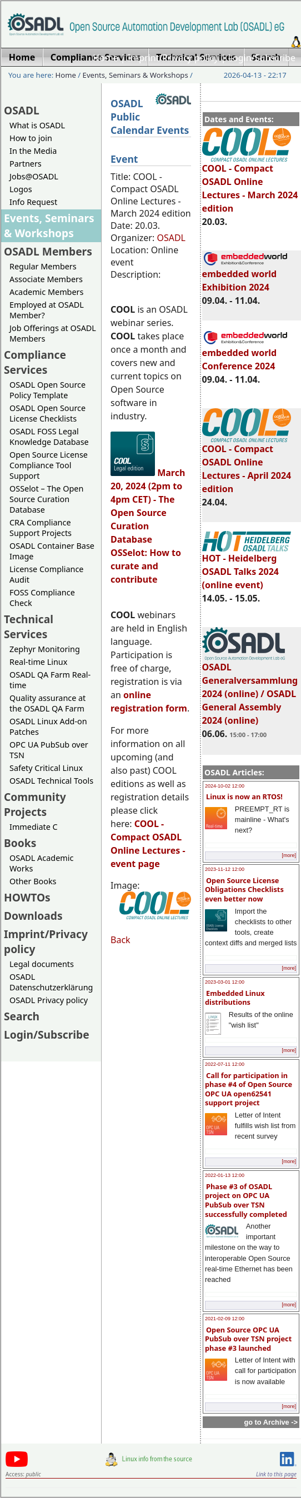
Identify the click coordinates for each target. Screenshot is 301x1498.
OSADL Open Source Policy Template (47, 389)
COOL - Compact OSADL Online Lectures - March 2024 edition (250, 183)
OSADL (21, 110)
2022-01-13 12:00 (224, 1175)
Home (105, 58)
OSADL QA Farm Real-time (50, 679)
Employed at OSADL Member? (46, 309)
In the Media (33, 151)
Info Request (33, 202)
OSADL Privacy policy (48, 1000)
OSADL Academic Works (41, 863)
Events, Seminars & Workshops (135, 75)
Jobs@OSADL (33, 176)
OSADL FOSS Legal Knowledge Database (49, 436)
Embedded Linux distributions (235, 998)
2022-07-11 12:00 (224, 1064)
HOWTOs (27, 897)
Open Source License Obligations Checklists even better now (244, 889)
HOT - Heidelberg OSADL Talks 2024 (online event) (246, 566)
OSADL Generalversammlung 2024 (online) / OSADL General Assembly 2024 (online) (250, 689)
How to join (30, 138)
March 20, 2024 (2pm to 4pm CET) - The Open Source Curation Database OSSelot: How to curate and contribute (148, 526)
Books (20, 842)
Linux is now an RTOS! (244, 796)
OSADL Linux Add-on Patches (48, 726)
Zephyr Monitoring (44, 649)
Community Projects (35, 804)
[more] (289, 855)
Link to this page (276, 1474)
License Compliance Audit (46, 574)
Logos (20, 189)
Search (21, 1016)
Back (121, 940)
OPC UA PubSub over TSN (48, 749)
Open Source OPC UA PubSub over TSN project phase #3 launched (248, 1339)
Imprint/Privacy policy (173, 58)
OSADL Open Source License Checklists (47, 413)
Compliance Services (35, 362)
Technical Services (28, 627)
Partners (25, 163)
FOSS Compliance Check (42, 597)
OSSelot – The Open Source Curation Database (46, 499)
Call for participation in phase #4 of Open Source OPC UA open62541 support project (248, 1089)
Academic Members (46, 292)
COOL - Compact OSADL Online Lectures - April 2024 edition (247, 464)
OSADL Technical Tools (51, 780)
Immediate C (33, 826)
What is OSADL (37, 125)
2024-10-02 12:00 (224, 786)
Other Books (32, 881)
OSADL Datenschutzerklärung (51, 982)
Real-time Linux (38, 662)
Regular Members (43, 266)
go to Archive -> (271, 1422)
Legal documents (41, 964)
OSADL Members (48, 251)
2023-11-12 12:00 (224, 869)
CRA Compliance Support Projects (40, 527)
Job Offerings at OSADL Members (52, 333)
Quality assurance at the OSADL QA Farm (47, 703)
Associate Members (46, 279)
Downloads (33, 915)
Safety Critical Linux (46, 768)
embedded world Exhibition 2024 (245, 275)
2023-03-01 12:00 (224, 982)
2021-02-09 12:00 (224, 1318)
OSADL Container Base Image (51, 551)
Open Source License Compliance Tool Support (48, 465)
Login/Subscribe (261, 58)
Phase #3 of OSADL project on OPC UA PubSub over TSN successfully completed (246, 1200)
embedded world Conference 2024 (245, 354)
